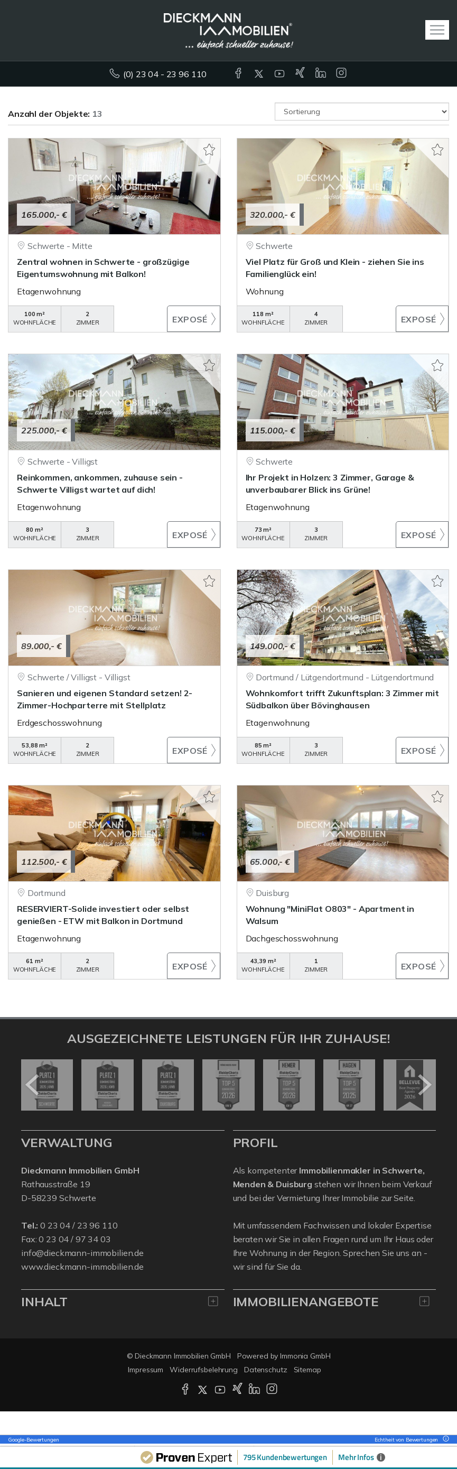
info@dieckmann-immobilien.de (82, 1253)
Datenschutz (265, 1369)
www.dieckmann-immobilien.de (82, 1266)
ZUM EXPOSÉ (193, 319)
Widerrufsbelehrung (204, 1369)
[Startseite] (228, 30)
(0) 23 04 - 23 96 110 (165, 74)
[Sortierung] (362, 112)
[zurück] (33, 1084)
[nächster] (424, 1084)
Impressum (145, 1369)
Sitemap (307, 1369)
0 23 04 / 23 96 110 (78, 1225)
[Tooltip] (444, 1439)
